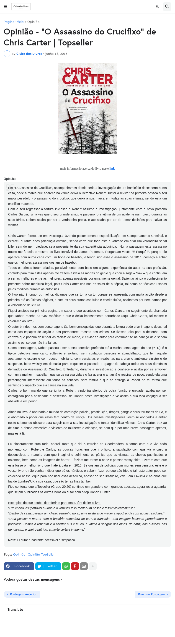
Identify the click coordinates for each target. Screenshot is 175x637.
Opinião (33, 22)
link (112, 168)
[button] (5, 6)
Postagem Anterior (23, 594)
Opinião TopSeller (41, 554)
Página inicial (14, 22)
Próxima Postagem (151, 594)
